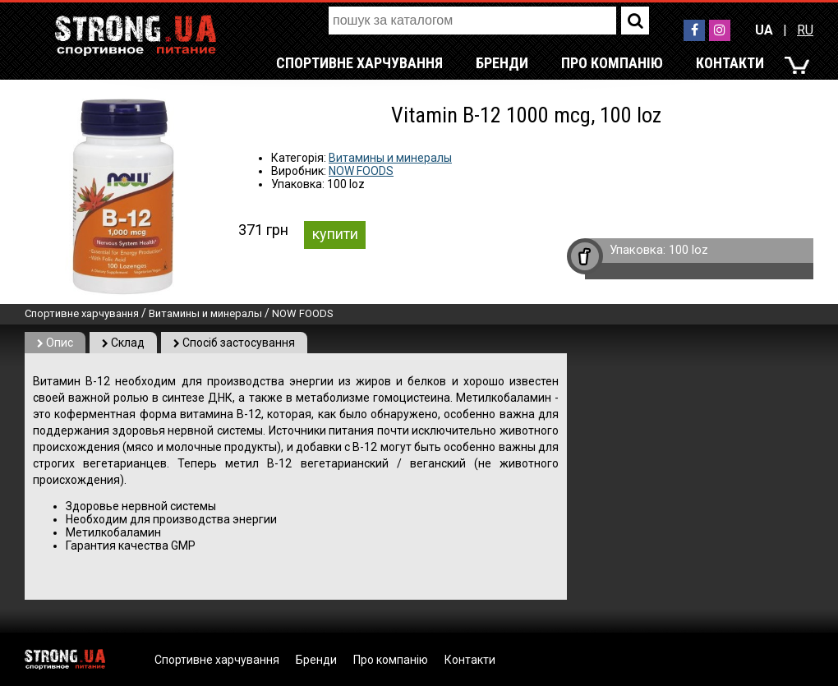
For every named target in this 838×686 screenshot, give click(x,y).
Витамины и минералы (390, 157)
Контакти (730, 62)
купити (335, 233)
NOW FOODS (361, 170)
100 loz (688, 249)
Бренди (502, 62)
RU (805, 30)
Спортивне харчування (359, 62)
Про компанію (612, 62)
